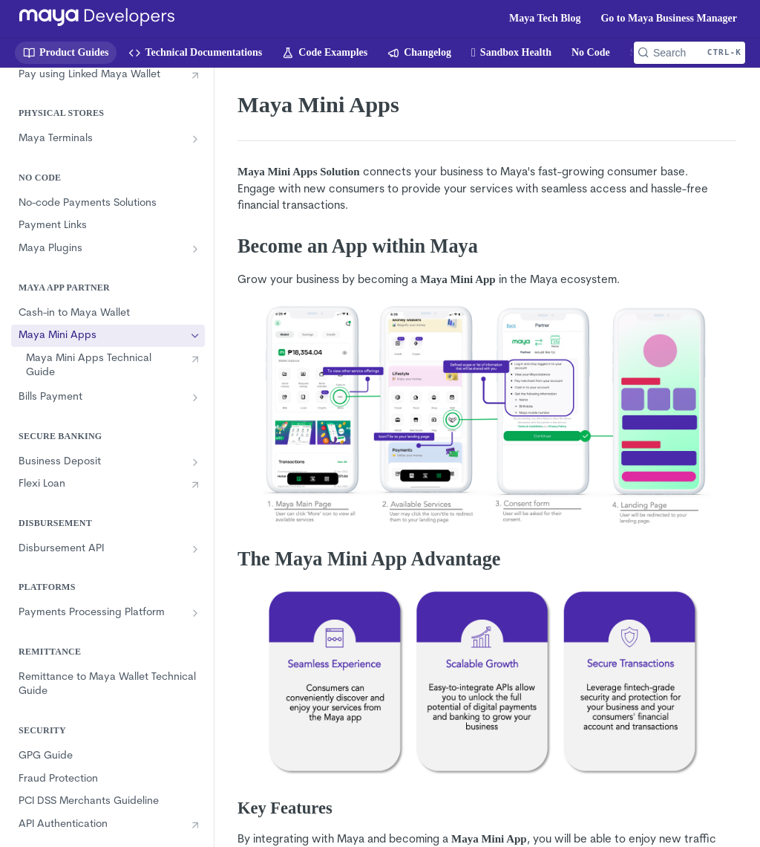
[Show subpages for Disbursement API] (195, 549)
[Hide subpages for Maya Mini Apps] (195, 336)
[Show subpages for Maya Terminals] (195, 139)
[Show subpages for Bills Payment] (195, 397)
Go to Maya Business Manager (668, 18)
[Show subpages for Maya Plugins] (195, 249)
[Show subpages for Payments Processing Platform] (195, 613)
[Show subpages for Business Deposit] (195, 462)
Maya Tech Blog (544, 18)
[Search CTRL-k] (689, 53)
